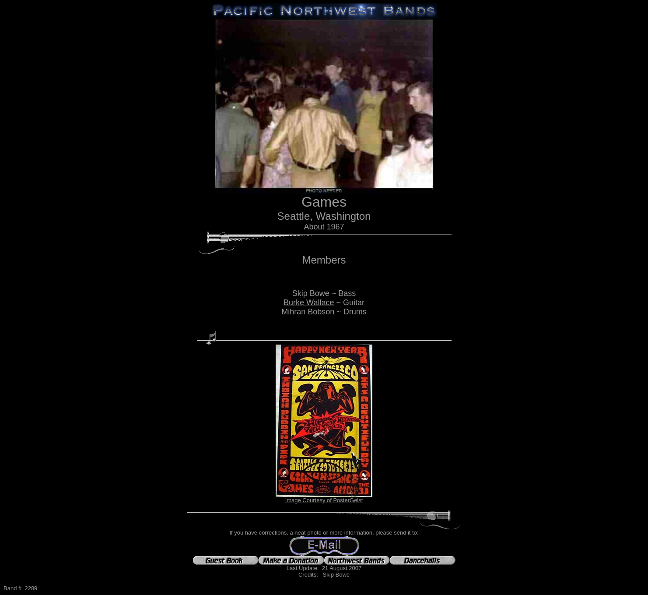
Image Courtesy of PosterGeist (324, 500)
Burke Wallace (309, 302)
